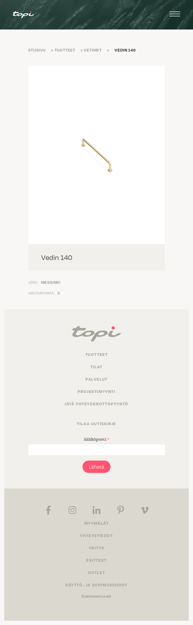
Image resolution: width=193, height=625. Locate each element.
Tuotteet (65, 49)
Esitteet (96, 560)
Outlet (96, 572)
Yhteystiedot (96, 535)
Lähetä (96, 466)
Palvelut (96, 379)
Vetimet (93, 49)
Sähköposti (96, 439)
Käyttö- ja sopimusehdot (96, 584)
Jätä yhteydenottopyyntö (96, 403)
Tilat (96, 366)
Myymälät (96, 523)
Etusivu (37, 49)
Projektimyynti (96, 391)
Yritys (96, 547)
